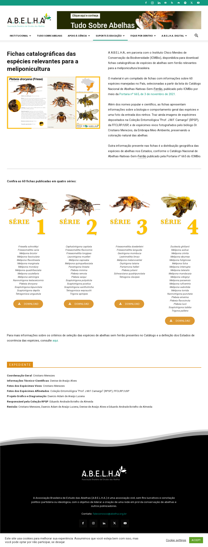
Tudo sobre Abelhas (49, 35)
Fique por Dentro (143, 35)
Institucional (20, 35)
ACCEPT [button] (196, 540)
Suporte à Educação (110, 35)
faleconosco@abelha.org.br (110, 513)
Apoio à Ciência (79, 35)
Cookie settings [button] (176, 540)
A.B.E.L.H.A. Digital (174, 35)
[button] (196, 36)
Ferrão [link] (158, 89)
